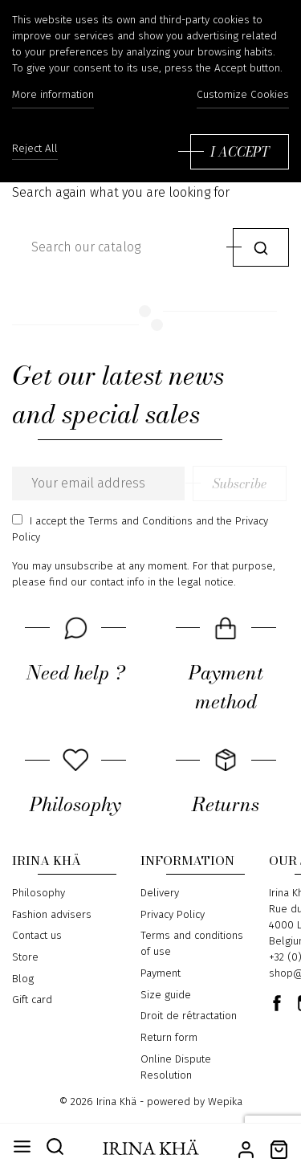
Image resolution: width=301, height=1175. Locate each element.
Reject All (35, 149)
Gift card (32, 999)
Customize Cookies (243, 94)
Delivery (159, 893)
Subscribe (239, 483)
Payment (160, 973)
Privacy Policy (172, 914)
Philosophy (38, 893)
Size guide (165, 995)
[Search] (119, 247)
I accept (239, 151)
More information (53, 94)
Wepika (225, 1101)
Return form (168, 1037)
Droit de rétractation (188, 1016)
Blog (23, 979)
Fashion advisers (52, 914)
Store (25, 957)
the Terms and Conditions (131, 521)
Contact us (37, 935)
